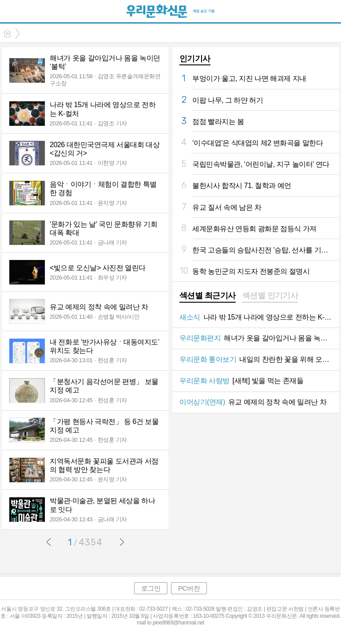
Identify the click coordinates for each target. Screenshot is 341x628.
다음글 (121, 541)
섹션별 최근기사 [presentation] (207, 295)
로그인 (151, 588)
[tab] (207, 296)
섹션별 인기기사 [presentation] (270, 295)
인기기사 (194, 58)
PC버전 (189, 588)
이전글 (49, 541)
